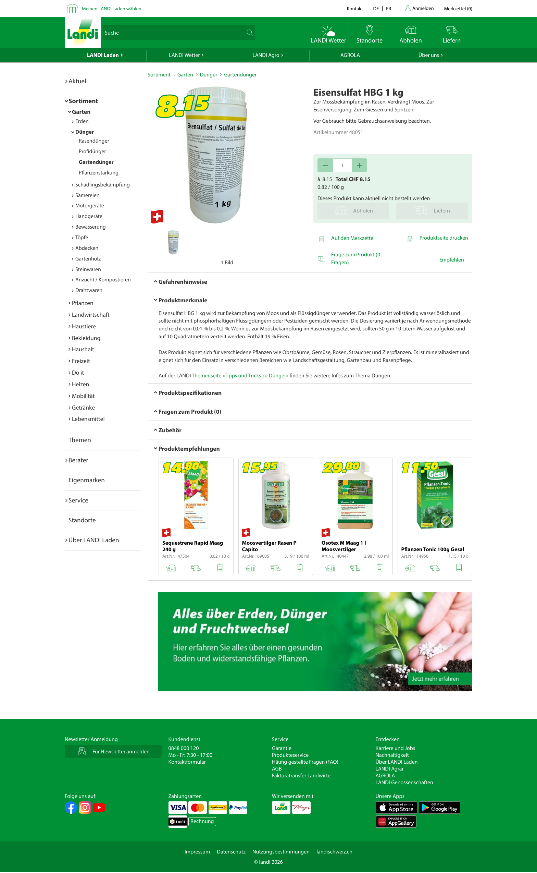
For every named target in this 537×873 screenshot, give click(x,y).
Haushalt (83, 349)
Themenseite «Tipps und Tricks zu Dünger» (240, 375)
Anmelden (423, 8)
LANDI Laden (103, 55)
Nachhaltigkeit (392, 755)
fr (388, 8)
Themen (79, 440)
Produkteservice (290, 755)
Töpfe (81, 237)
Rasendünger (94, 140)
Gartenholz (88, 258)
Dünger (84, 132)
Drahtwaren (88, 290)
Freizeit (81, 361)
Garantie (281, 748)
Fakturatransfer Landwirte (301, 775)
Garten (81, 112)
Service (78, 500)
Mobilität (83, 396)
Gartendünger (96, 162)
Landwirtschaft (91, 314)
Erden (82, 121)
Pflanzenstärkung (98, 172)
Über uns (429, 55)
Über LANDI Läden (397, 762)
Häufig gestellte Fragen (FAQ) (305, 762)
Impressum (197, 851)
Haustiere (84, 326)
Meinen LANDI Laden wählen (111, 8)
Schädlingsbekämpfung (102, 184)
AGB (277, 768)
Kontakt (355, 8)
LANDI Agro (265, 55)
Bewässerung (90, 226)
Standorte (82, 520)
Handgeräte (88, 216)
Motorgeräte (89, 205)
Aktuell (78, 81)
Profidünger (92, 151)
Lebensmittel (88, 419)
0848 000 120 (183, 748)
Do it (78, 372)
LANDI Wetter (184, 55)
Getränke (83, 407)
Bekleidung (86, 338)
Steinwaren (88, 269)
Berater (78, 460)
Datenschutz (231, 851)
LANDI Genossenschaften (404, 782)
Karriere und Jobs (395, 748)
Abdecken (86, 248)
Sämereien (87, 195)
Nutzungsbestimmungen (281, 851)
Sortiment (83, 101)
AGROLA (350, 55)
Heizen (80, 384)
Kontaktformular (187, 762)
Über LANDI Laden (93, 540)
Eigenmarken (86, 480)
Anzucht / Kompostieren (103, 279)
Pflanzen (82, 303)
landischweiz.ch (334, 851)
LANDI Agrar (390, 768)
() (458, 8)
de (376, 8)
